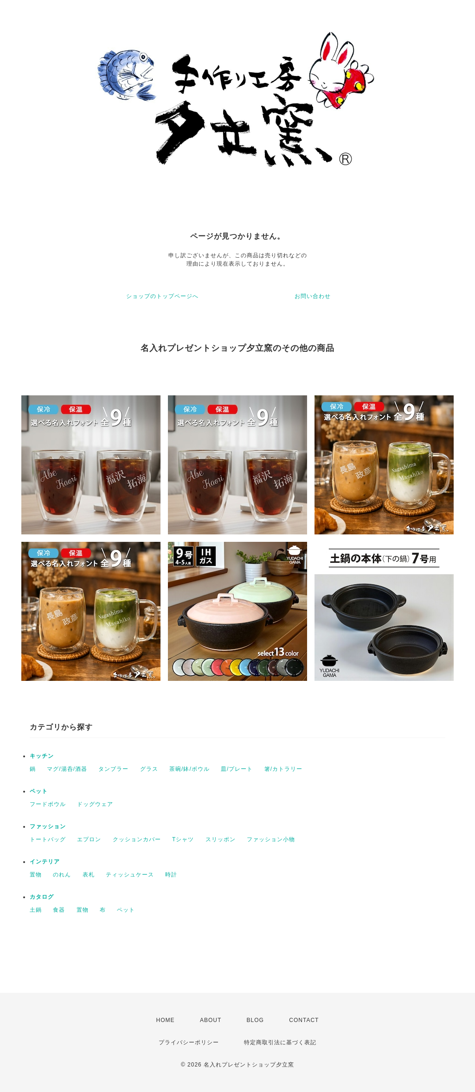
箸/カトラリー (283, 769)
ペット (39, 791)
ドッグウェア (95, 804)
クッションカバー (137, 839)
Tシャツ (183, 839)
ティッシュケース (130, 874)
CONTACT (304, 1020)
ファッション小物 (271, 839)
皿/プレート (237, 769)
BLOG (255, 1020)
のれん (62, 874)
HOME (165, 1020)
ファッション (48, 826)
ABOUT (210, 1020)
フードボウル (48, 804)
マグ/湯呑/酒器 (67, 769)
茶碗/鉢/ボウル (189, 769)
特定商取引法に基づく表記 (280, 1042)
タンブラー (113, 769)
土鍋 (36, 910)
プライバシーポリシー (189, 1042)
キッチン (42, 756)
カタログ (42, 897)
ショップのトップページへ (162, 296)
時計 (171, 874)
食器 (59, 910)
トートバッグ (48, 839)
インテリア (45, 861)
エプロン (89, 839)
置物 (36, 874)
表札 (89, 874)
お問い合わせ (313, 296)
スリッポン (220, 839)
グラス (149, 769)
